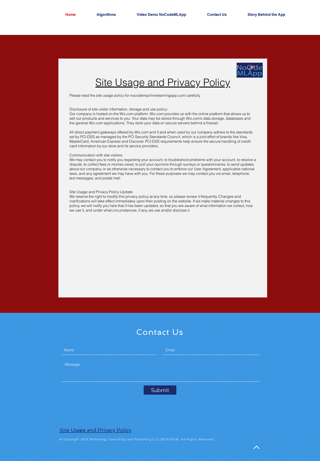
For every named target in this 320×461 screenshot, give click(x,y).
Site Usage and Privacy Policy (95, 430)
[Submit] (160, 390)
